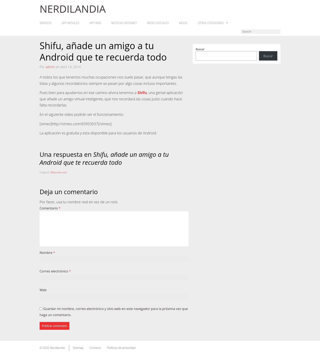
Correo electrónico (55, 271)
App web (95, 23)
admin (50, 67)
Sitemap (78, 348)
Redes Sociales (158, 23)
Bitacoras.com (59, 172)
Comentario (50, 208)
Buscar (200, 49)
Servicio (45, 23)
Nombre (47, 252)
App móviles (70, 23)
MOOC (183, 23)
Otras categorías (213, 23)
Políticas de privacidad (121, 348)
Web (43, 290)
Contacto (95, 348)
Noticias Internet (124, 23)
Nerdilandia (57, 348)
